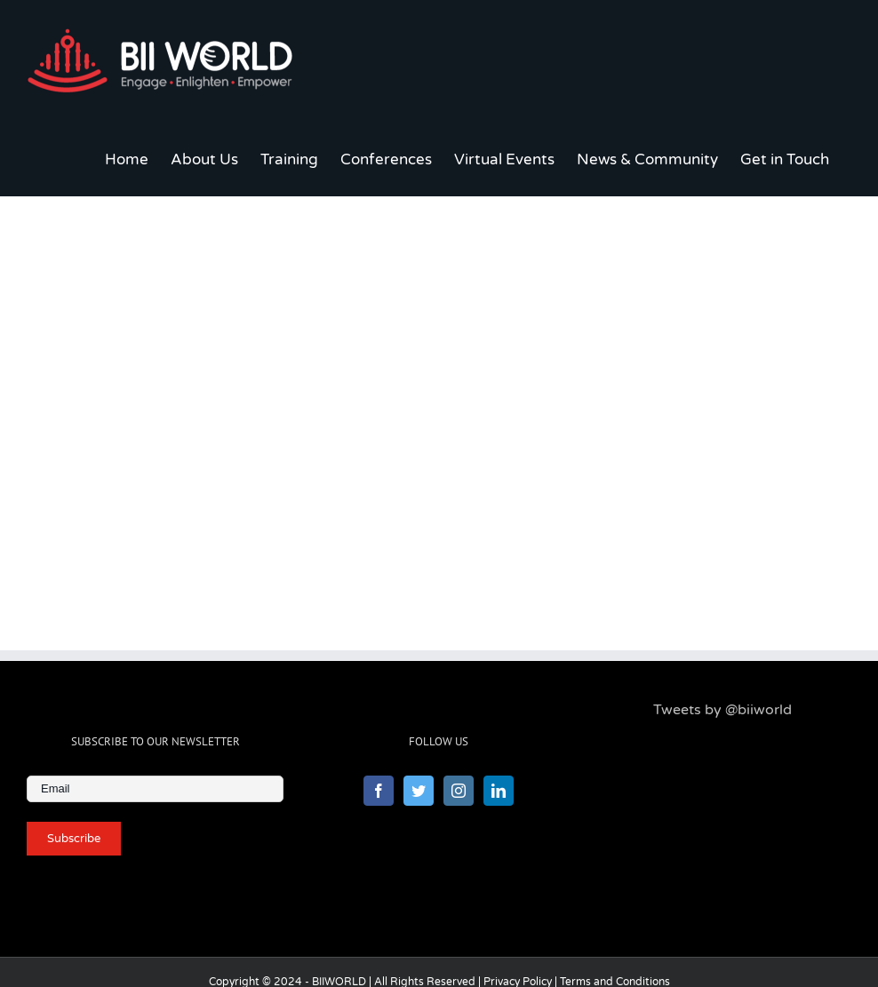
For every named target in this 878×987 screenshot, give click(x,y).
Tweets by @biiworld (722, 710)
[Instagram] (458, 791)
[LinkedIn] (498, 791)
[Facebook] (378, 791)
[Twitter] (418, 791)
